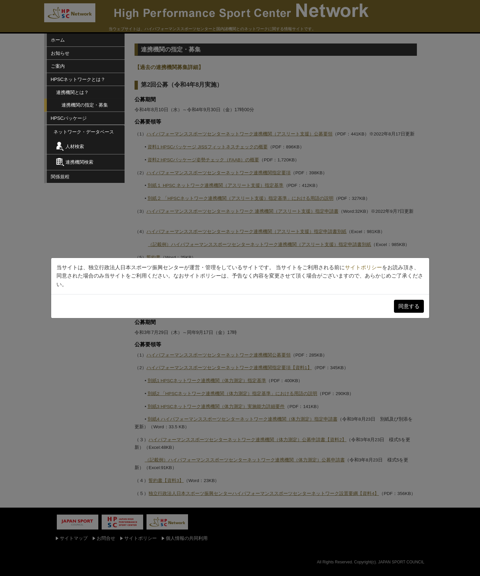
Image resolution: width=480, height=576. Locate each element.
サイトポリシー (363, 267)
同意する (409, 306)
